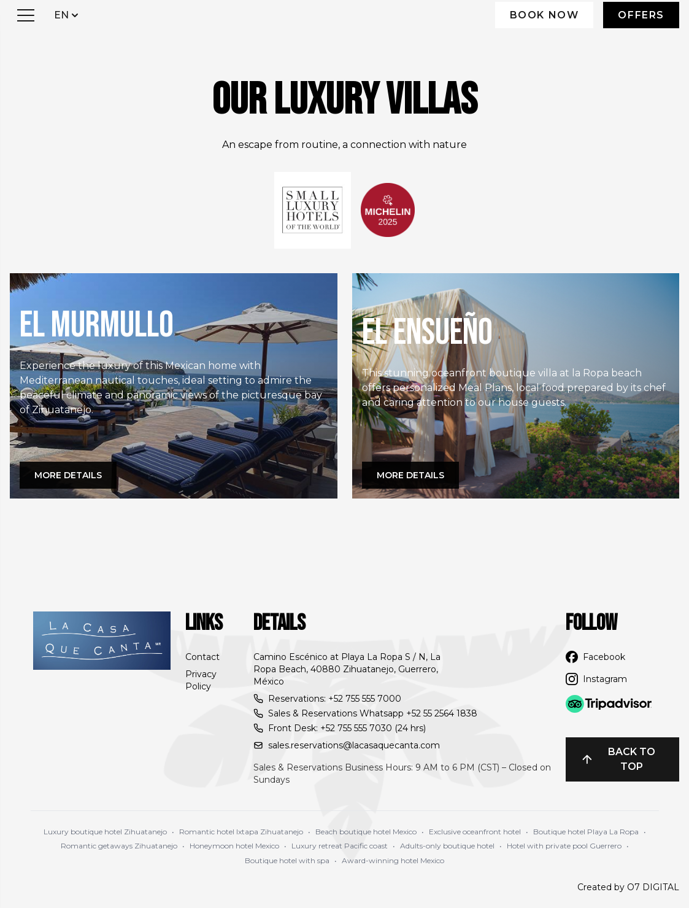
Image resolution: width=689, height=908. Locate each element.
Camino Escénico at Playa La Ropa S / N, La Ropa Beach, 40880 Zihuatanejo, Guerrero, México (347, 669)
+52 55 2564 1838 (441, 713)
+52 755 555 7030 (356, 728)
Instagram (596, 679)
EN (67, 14)
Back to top (617, 759)
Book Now (544, 15)
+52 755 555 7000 (364, 698)
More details (68, 475)
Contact (202, 656)
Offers (641, 15)
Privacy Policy (201, 680)
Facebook (595, 657)
